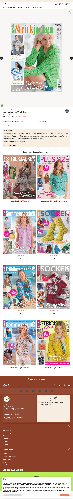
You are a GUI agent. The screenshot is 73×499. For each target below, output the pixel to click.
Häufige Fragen (7, 467)
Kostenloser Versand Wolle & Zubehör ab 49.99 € (36, 1)
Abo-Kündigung (7, 472)
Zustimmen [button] (64, 495)
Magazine (20, 7)
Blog (4, 443)
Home (4, 7)
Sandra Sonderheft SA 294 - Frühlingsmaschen (19, 315)
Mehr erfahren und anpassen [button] (12, 495)
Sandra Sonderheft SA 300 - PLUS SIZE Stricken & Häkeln (54, 202)
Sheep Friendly (7, 440)
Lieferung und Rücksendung (10, 464)
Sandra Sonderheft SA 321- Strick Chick (53, 372)
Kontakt (5, 461)
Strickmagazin (27, 7)
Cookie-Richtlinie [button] (61, 484)
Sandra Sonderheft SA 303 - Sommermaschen (19, 258)
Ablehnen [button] (54, 495)
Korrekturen (6, 449)
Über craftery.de (7, 438)
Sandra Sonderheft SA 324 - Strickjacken (19, 202)
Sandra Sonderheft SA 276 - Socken (54, 315)
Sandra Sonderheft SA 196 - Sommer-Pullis (19, 372)
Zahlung (5, 470)
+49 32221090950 (10, 414)
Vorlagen (5, 452)
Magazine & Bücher (11, 7)
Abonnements (6, 446)
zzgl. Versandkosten (21, 116)
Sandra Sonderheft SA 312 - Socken (54, 258)
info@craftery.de (8, 411)
